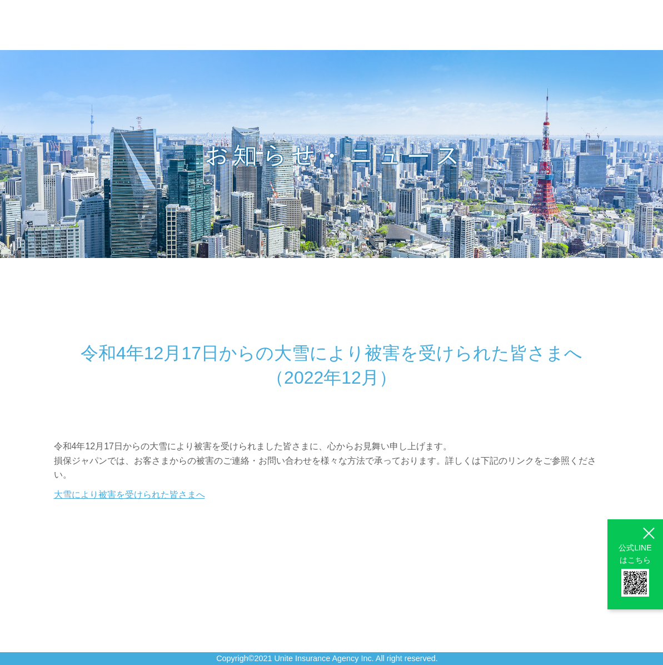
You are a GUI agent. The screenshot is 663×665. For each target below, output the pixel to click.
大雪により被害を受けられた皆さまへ (129, 494)
